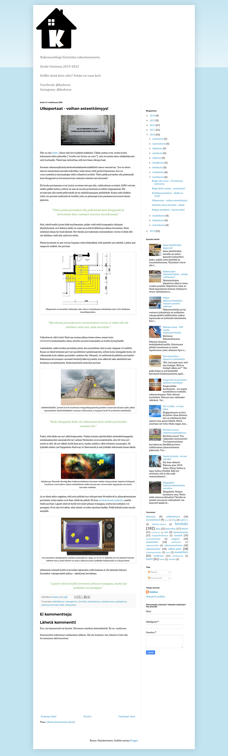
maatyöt (178, 535)
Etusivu (87, 716)
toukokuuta (158, 172)
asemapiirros (72, 602)
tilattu (55, 153)
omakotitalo (152, 542)
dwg (174, 520)
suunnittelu (181, 552)
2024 (153, 116)
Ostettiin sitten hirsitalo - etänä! (168, 205)
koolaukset (155, 532)
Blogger (134, 740)
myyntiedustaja (153, 539)
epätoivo (184, 520)
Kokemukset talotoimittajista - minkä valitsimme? (175, 274)
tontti (61, 605)
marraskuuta (159, 144)
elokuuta (157, 158)
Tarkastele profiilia (155, 597)
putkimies (176, 542)
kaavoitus (171, 529)
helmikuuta (158, 220)
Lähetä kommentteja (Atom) (60, 722)
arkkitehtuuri (58, 602)
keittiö (185, 529)
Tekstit (152, 572)
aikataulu (151, 517)
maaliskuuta (159, 216)
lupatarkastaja (180, 532)
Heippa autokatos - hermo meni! (168, 210)
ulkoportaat (70, 605)
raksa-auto (174, 549)
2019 (153, 231)
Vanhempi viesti (127, 716)
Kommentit (155, 578)
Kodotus (153, 592)
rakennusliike (152, 545)
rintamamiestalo (153, 552)
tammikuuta (159, 225)
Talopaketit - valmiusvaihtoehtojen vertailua (174, 486)
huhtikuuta (158, 177)
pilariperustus (108, 602)
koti (166, 532)
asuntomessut (153, 520)
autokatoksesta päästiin (111, 500)
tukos (162, 559)
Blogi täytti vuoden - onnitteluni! (168, 188)
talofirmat (158, 556)
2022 (153, 125)
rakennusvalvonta (49, 605)
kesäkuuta (157, 167)
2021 (153, 130)
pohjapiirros (121, 602)
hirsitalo (83, 602)
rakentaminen (153, 549)
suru (168, 552)
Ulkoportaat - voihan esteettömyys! (170, 200)
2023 (153, 120)
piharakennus (94, 602)
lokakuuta (157, 148)
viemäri (172, 559)
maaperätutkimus (160, 536)
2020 (153, 135)
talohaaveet (177, 556)
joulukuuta (158, 139)
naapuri (175, 539)
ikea (158, 529)
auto (166, 520)
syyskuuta (157, 153)
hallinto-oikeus (159, 524)
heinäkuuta (158, 163)
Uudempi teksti (48, 716)
